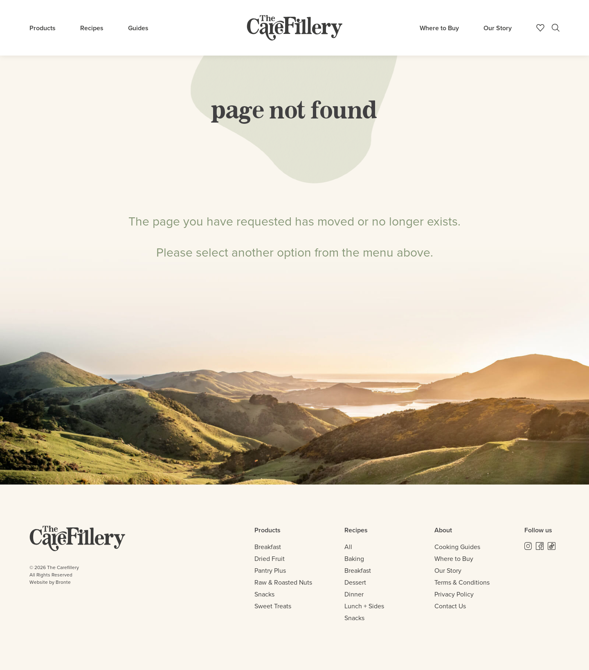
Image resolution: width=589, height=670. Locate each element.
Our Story (497, 28)
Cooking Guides (457, 547)
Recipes (91, 28)
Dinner (354, 594)
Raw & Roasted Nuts (283, 582)
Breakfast (267, 547)
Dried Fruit (269, 558)
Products (42, 28)
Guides (138, 28)
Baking (354, 558)
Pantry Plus (270, 570)
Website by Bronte (50, 582)
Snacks (264, 594)
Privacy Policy (454, 594)
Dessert (355, 582)
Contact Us (450, 606)
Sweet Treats (272, 606)
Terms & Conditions (462, 582)
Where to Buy (439, 28)
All (348, 547)
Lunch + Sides (364, 606)
